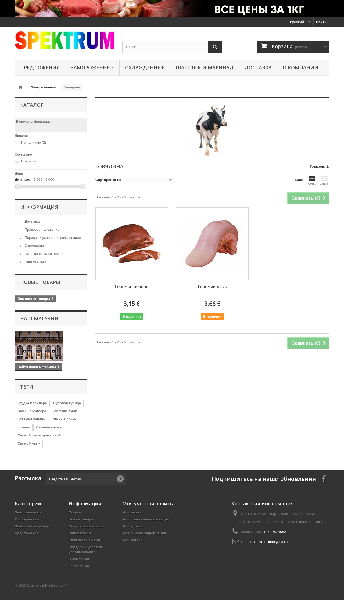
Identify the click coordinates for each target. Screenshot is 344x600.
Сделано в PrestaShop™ (47, 585)
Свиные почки (64, 419)
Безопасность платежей (43, 254)
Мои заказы (132, 512)
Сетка (312, 180)
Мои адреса (132, 526)
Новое (29, 161)
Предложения (40, 67)
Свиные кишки (49, 427)
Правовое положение (41, 230)
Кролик (23, 427)
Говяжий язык (64, 411)
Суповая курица (67, 403)
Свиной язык (28, 443)
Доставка (258, 67)
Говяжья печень (31, 419)
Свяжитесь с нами (84, 540)
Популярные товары (87, 526)
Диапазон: (24, 179)
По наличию (33, 142)
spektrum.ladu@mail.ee (271, 542)
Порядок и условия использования (52, 238)
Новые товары (40, 282)
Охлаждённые (145, 67)
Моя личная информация (144, 533)
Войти (321, 22)
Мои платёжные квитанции (145, 519)
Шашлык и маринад (205, 67)
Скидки (75, 512)
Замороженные (92, 67)
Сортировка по (108, 180)
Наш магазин (35, 262)
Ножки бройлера (31, 411)
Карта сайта (79, 566)
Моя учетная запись (147, 503)
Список (324, 180)
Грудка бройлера (32, 403)
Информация (39, 207)
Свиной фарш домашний (39, 435)
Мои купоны (133, 540)
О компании (300, 67)
